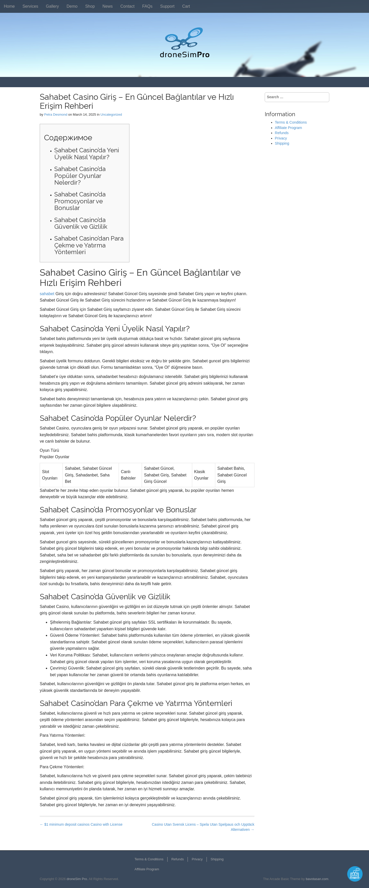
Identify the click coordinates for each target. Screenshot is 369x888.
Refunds (282, 133)
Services (30, 6)
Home (9, 6)
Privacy (281, 138)
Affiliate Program (288, 128)
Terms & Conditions (291, 122)
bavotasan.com (317, 879)
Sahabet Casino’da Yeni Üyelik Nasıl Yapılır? (86, 153)
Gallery (52, 6)
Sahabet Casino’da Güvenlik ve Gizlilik (80, 223)
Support (167, 6)
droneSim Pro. (77, 879)
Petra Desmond (55, 114)
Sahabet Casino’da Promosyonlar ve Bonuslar (80, 201)
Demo (72, 6)
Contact (127, 6)
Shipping (282, 143)
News (107, 6)
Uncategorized (111, 114)
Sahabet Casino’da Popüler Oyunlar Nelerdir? (80, 175)
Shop (90, 6)
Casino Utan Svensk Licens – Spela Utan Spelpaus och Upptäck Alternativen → (203, 827)
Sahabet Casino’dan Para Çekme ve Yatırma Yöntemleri (89, 245)
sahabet (47, 294)
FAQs (147, 6)
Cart (186, 6)
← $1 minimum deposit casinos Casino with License (81, 824)
